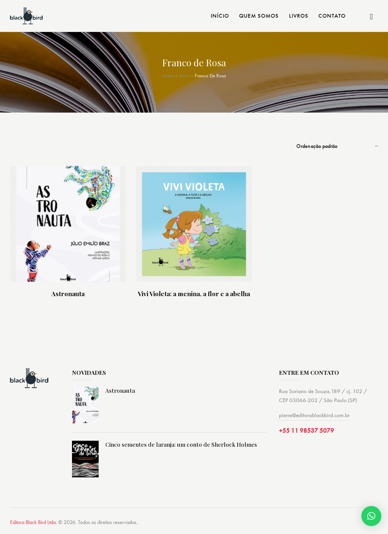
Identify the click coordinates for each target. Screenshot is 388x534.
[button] (371, 516)
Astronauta (68, 294)
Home (168, 76)
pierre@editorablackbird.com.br (314, 415)
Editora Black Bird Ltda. (33, 522)
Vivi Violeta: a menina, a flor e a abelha (194, 294)
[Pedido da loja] (337, 146)
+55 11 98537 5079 (306, 431)
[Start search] (371, 17)
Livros (184, 76)
